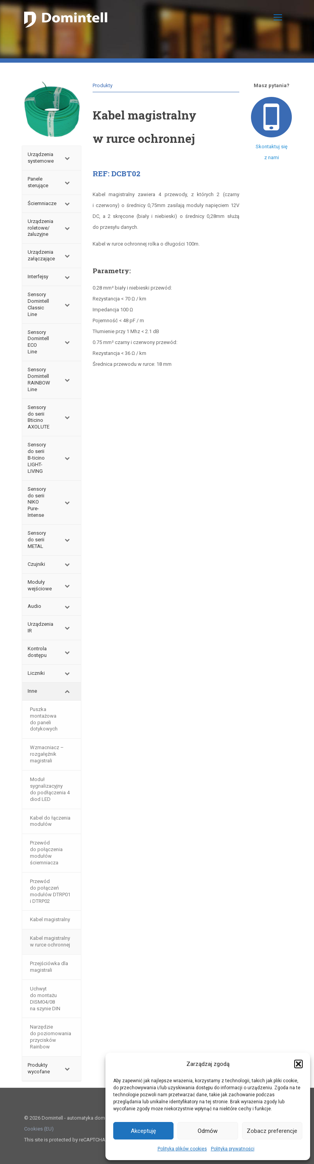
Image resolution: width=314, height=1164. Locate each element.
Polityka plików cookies (182, 1149)
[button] (298, 1064)
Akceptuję (143, 1130)
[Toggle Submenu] (67, 158)
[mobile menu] (277, 17)
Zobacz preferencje (272, 1130)
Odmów (208, 1130)
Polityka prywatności (232, 1149)
